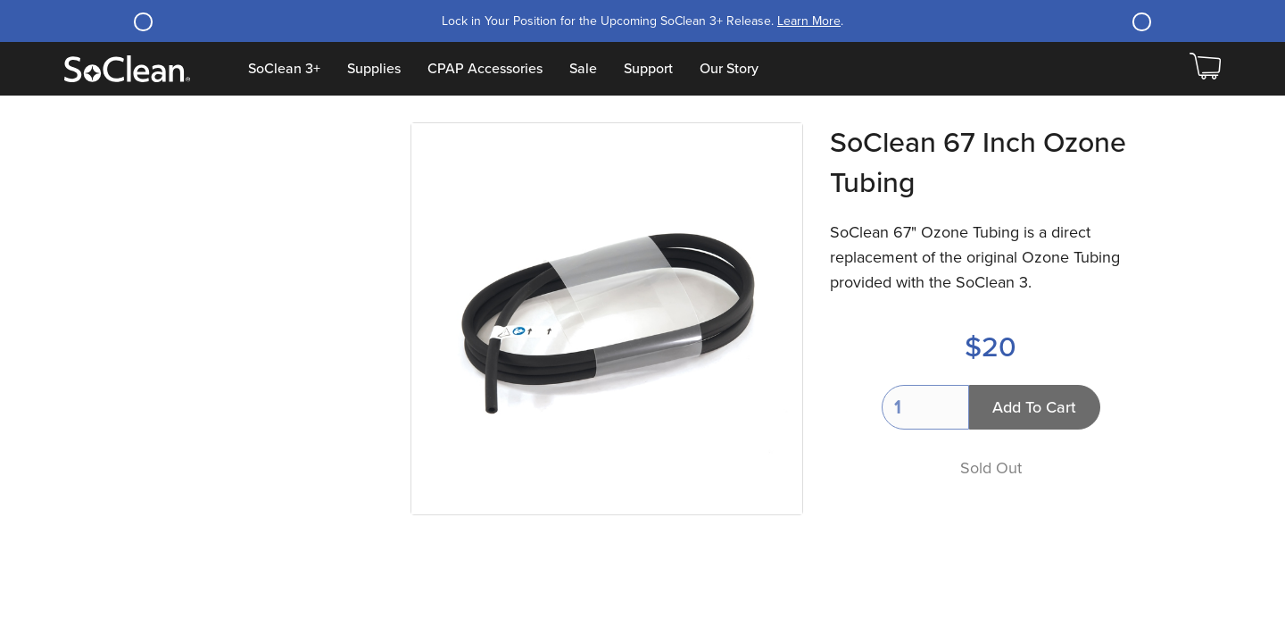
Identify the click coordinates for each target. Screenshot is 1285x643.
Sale (583, 69)
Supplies (374, 69)
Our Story (729, 69)
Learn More (809, 21)
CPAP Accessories (485, 69)
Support (648, 69)
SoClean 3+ (284, 69)
